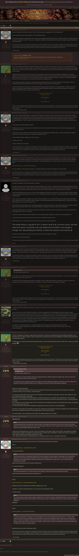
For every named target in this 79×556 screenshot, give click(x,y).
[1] (45, 98)
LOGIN (70, 8)
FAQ (2, 20)
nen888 (6, 366)
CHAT (2, 8)
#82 (13, 64)
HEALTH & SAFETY (13, 20)
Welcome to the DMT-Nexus (5, 23)
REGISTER (76, 8)
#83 (13, 112)
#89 (13, 332)
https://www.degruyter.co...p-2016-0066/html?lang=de (24, 165)
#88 (13, 305)
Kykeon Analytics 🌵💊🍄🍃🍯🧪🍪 (22, 55)
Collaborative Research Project (33, 23)
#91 (13, 416)
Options (76, 27)
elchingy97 (6, 180)
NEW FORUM (23, 2)
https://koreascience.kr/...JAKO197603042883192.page (24, 482)
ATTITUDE (27, 20)
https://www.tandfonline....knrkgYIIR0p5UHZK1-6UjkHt (24, 447)
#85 (13, 180)
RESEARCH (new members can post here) (19, 23)
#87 (13, 267)
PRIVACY (7, 8)
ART (21, 20)
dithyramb (5, 29)
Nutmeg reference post (45, 101)
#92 (13, 439)
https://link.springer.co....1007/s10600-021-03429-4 (23, 511)
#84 (13, 155)
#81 (13, 29)
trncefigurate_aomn (6, 305)
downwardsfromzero (5, 64)
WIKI (6, 20)
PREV (4, 25)
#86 (13, 246)
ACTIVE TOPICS (74, 20)
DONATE (12, 8)
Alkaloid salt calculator (45, 94)
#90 (13, 366)
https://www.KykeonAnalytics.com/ (21, 58)
